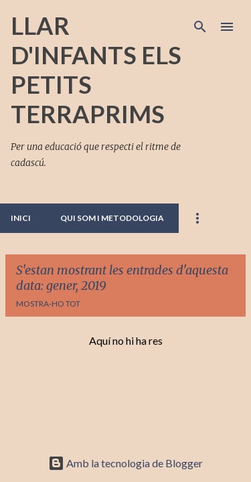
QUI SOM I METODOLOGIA (112, 218)
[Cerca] (200, 27)
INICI (21, 218)
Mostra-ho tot (48, 304)
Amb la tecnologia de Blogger (125, 463)
